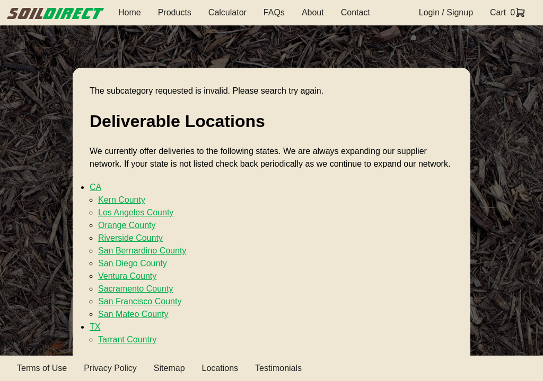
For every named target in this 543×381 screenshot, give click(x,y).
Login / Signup (446, 12)
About (313, 12)
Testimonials (278, 368)
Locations (220, 368)
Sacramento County (135, 288)
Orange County (127, 225)
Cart (498, 12)
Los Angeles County (135, 212)
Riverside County (130, 237)
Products (174, 12)
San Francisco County (139, 301)
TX (95, 326)
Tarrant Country (127, 339)
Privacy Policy (110, 368)
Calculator (227, 12)
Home (129, 12)
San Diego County (132, 263)
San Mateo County (133, 314)
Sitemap (169, 368)
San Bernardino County (142, 250)
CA (95, 187)
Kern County (121, 199)
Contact (355, 12)
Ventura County (127, 275)
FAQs (274, 12)
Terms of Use (42, 368)
